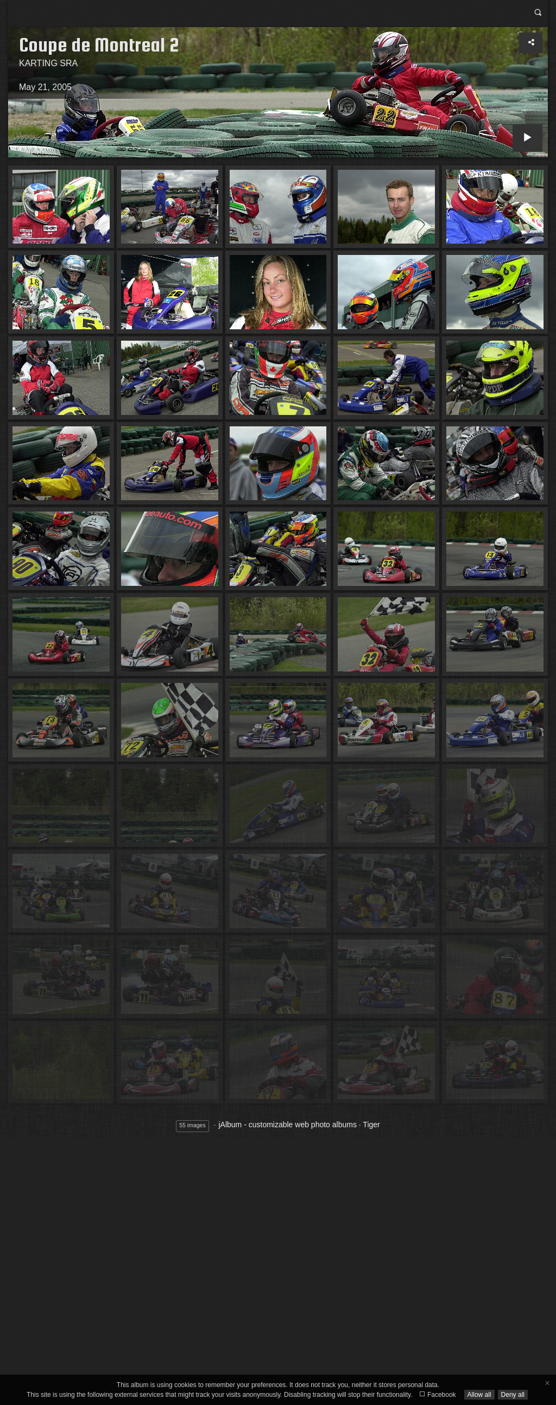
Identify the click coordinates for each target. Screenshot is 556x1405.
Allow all (479, 1394)
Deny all (513, 1394)
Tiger (371, 1124)
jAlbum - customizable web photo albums (287, 1124)
